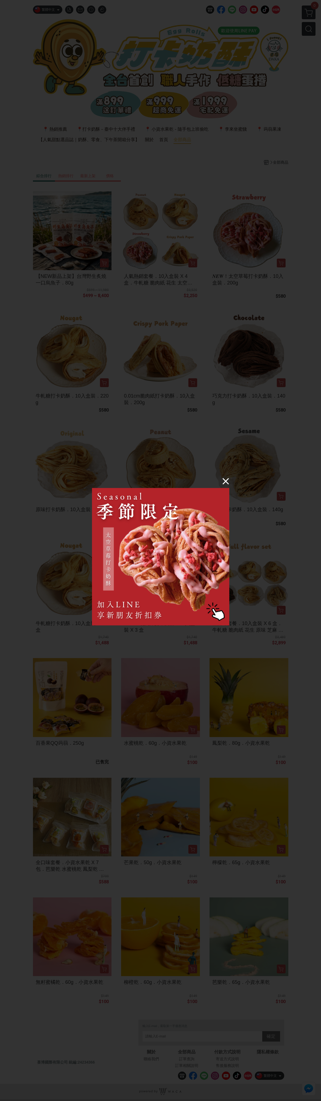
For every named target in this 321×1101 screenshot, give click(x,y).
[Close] (225, 481)
